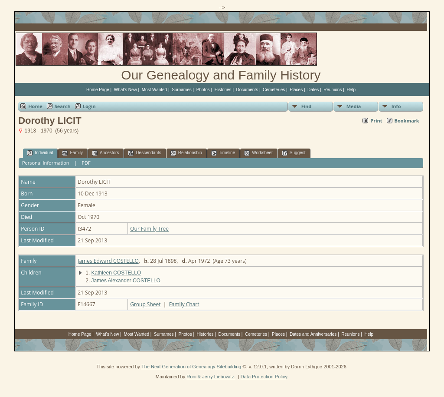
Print (376, 120)
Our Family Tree (149, 228)
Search (63, 106)
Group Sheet (145, 304)
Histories (223, 89)
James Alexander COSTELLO (125, 281)
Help (351, 89)
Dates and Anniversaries (313, 334)
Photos (203, 89)
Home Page (97, 89)
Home (35, 106)
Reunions (332, 89)
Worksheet (258, 153)
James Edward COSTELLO (108, 261)
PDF (86, 162)
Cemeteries (274, 89)
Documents (247, 89)
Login (89, 106)
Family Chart (184, 304)
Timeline (223, 153)
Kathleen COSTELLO (116, 273)
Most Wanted (154, 89)
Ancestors (105, 153)
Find (306, 106)
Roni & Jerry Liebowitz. (210, 376)
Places (296, 89)
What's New (125, 89)
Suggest (294, 153)
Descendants (144, 153)
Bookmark (407, 120)
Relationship (186, 153)
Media (353, 106)
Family (72, 153)
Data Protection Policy (264, 376)
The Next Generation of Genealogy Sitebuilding (191, 366)
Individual (40, 153)
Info (396, 106)
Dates (313, 89)
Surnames (182, 89)
